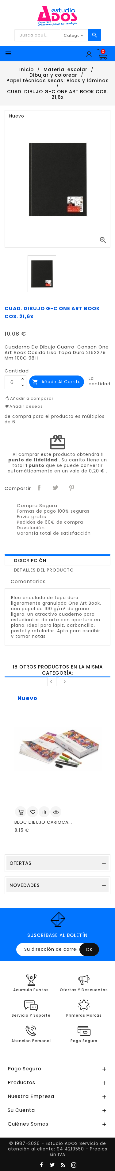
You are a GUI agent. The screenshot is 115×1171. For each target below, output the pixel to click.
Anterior (51, 681)
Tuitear (56, 488)
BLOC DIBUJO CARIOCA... (43, 822)
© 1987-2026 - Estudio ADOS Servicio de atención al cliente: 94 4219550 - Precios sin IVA (57, 1149)
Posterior (63, 681)
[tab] (57, 559)
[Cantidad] (12, 382)
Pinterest (72, 488)
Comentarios (28, 581)
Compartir (39, 488)
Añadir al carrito (56, 382)
